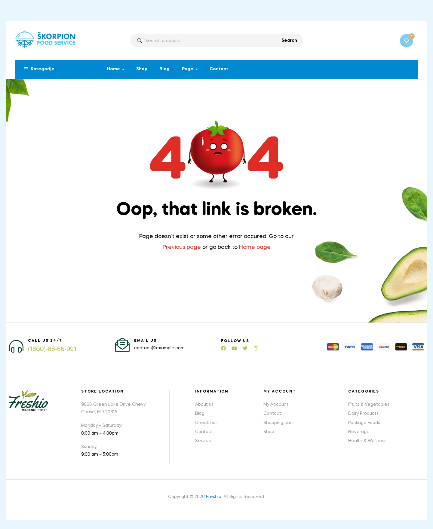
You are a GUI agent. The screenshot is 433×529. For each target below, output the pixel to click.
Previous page (182, 247)
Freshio (213, 496)
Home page (255, 247)
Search (289, 40)
